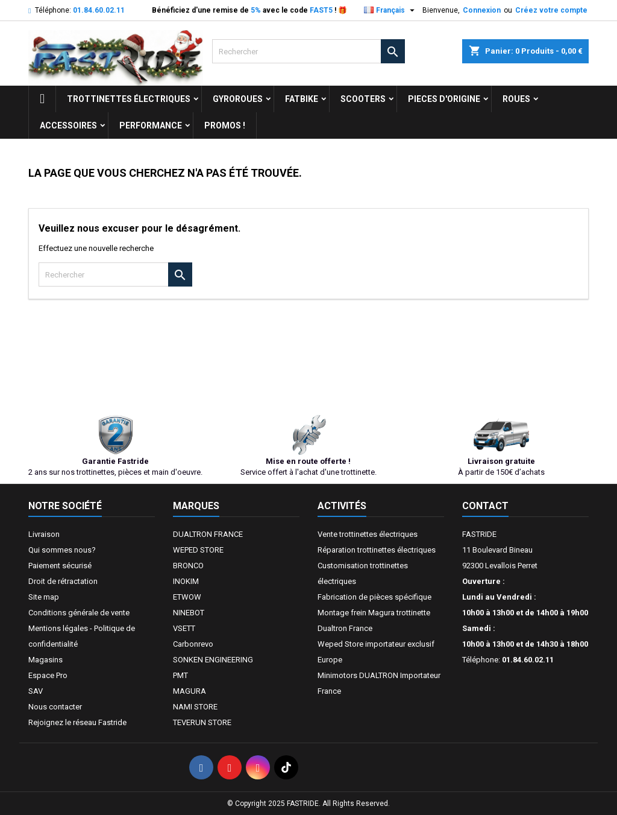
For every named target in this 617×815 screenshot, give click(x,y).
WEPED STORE (198, 549)
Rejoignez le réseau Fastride (77, 722)
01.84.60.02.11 (99, 10)
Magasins (45, 659)
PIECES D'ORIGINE (444, 99)
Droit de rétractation (63, 581)
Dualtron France (345, 628)
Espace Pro (47, 675)
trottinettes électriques (128, 99)
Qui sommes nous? (62, 549)
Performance (150, 125)
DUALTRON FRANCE (208, 534)
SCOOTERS (363, 99)
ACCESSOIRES (68, 125)
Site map (43, 596)
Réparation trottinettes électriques (377, 549)
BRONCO (188, 565)
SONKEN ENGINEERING (213, 659)
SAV (35, 691)
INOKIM (186, 581)
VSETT (184, 628)
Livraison (44, 534)
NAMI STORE (195, 706)
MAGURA (189, 691)
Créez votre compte (551, 10)
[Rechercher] (308, 51)
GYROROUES (238, 99)
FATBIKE (301, 99)
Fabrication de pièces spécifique (374, 596)
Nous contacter (55, 706)
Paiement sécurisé (60, 565)
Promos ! (224, 125)
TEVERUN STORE (202, 722)
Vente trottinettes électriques (368, 534)
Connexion (482, 10)
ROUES (516, 99)
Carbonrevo (193, 644)
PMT (180, 675)
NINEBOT (188, 612)
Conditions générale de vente (79, 612)
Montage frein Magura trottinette (374, 612)
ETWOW (187, 596)
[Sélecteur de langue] (391, 10)
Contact (485, 506)
